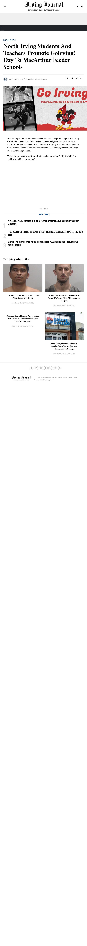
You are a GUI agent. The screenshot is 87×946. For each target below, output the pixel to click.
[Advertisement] (43, 20)
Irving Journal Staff (17, 303)
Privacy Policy (72, 377)
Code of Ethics (62, 377)
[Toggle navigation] (2, 28)
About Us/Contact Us (50, 377)
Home (40, 377)
